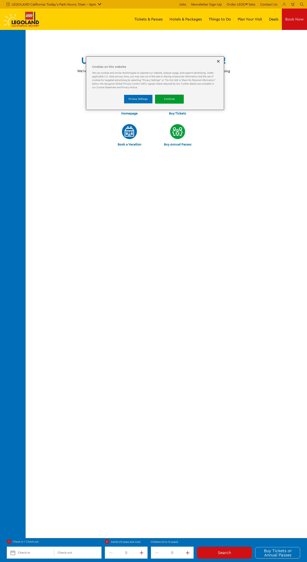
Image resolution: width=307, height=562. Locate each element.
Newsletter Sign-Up (206, 4)
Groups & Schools (43, 364)
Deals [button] (273, 19)
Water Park (107, 335)
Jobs (182, 4)
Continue (169, 98)
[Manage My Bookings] (284, 4)
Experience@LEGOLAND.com (134, 504)
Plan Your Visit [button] (250, 19)
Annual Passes (40, 335)
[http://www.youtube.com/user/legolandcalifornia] (299, 437)
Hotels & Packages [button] (185, 19)
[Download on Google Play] (289, 407)
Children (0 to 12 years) (164, 541)
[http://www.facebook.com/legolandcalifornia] (256, 437)
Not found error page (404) (58, 297)
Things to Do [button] (220, 19)
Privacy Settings (138, 98)
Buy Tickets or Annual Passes (278, 553)
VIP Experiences (41, 349)
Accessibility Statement (258, 335)
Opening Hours (41, 320)
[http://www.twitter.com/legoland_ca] (267, 437)
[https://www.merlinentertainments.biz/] (44, 413)
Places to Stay (110, 320)
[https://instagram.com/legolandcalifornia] (278, 437)
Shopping (106, 371)
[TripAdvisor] (107, 413)
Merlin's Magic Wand (186, 371)
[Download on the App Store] (260, 407)
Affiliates (176, 357)
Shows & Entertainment (117, 357)
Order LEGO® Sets (241, 4)
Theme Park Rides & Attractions (123, 327)
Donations (177, 379)
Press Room (179, 364)
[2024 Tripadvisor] (87, 413)
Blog (173, 335)
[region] (155, 83)
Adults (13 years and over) (126, 541)
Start (32, 297)
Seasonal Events (111, 349)
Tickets (34, 327)
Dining (104, 364)
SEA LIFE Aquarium (113, 342)
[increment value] (142, 553)
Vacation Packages (43, 342)
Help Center (65, 504)
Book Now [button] (294, 19)
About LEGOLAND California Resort (197, 320)
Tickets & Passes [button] (148, 19)
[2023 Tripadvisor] (68, 413)
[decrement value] (110, 553)
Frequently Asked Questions (51, 386)
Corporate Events (42, 371)
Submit (115, 225)
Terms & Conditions (255, 320)
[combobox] (149, 263)
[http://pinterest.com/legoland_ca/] (288, 437)
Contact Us (268, 4)
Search (224, 552)
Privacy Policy (251, 327)
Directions (37, 379)
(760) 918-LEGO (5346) (93, 504)
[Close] (218, 61)
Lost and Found (182, 349)
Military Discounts (43, 357)
